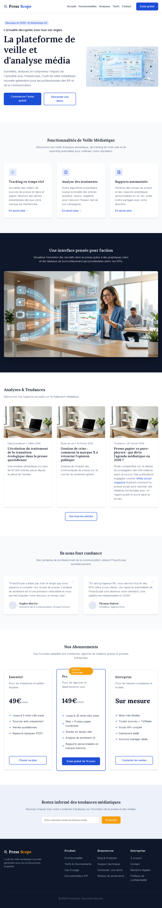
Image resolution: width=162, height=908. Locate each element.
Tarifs (115, 6)
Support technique (108, 864)
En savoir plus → (18, 210)
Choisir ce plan (28, 760)
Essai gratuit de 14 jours (81, 761)
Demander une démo (60, 99)
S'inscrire (111, 820)
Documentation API (76, 875)
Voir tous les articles (81, 516)
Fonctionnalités (88, 6)
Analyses (104, 6)
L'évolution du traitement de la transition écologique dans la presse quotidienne (28, 454)
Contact (126, 6)
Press (17, 6)
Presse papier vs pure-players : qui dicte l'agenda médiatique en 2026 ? (132, 454)
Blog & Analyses (107, 858)
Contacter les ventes (134, 760)
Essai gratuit (147, 6)
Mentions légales (140, 870)
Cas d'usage (72, 870)
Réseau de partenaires (110, 875)
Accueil (71, 6)
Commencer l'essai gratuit (22, 98)
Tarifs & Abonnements (78, 864)
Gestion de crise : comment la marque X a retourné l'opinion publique (79, 454)
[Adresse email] (70, 820)
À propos (136, 858)
